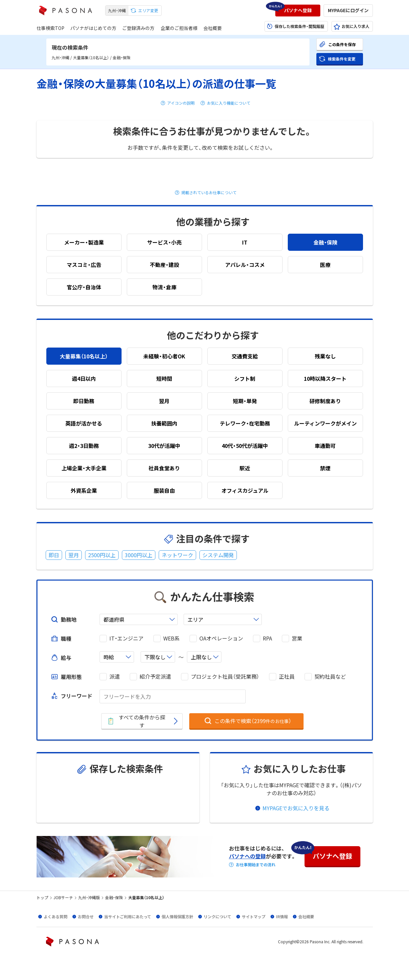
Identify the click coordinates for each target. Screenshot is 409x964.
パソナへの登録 (247, 856)
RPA (267, 638)
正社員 (287, 676)
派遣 (114, 676)
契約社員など (330, 676)
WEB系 (171, 638)
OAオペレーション (221, 638)
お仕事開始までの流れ (255, 865)
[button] (297, 10)
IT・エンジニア (126, 638)
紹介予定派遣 (155, 676)
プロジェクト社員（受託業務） (225, 676)
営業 (297, 638)
